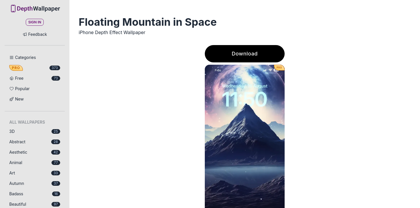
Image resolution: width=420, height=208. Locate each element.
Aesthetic (34, 152)
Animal (34, 162)
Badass (34, 193)
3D (34, 131)
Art (34, 172)
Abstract (34, 141)
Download (245, 54)
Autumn (34, 183)
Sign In (34, 22)
